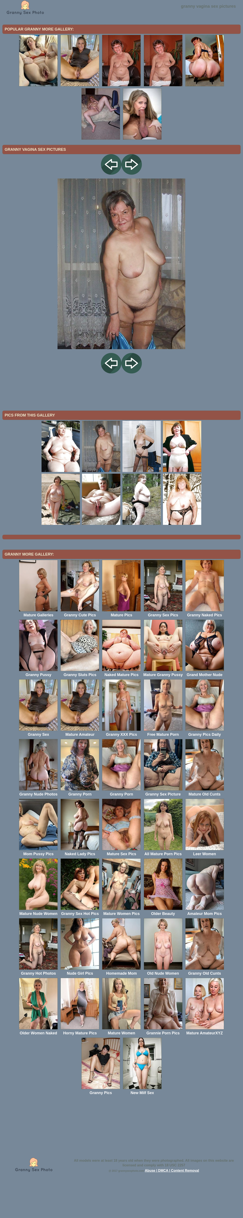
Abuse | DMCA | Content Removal (172, 1206)
